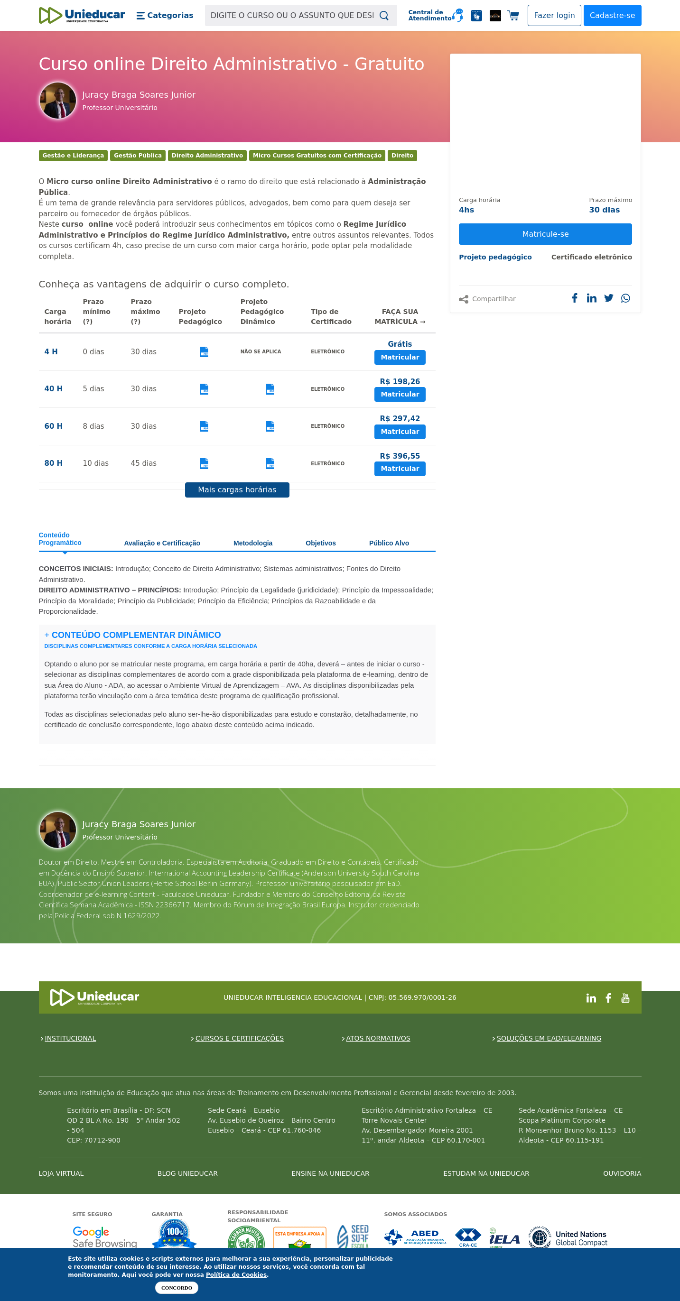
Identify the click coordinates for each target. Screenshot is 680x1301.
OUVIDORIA (622, 1173)
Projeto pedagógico (495, 257)
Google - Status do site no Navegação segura (105, 1237)
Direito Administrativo (207, 155)
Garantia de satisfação (174, 1235)
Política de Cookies (236, 1275)
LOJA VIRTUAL (61, 1173)
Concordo (176, 1288)
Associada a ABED (415, 1237)
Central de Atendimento (426, 15)
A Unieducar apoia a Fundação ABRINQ (301, 1244)
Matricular (400, 357)
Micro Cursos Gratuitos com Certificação (317, 155)
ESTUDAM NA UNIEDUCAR (486, 1173)
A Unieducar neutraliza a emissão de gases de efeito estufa (246, 1244)
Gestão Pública (138, 155)
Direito (402, 155)
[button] (165, 15)
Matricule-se (545, 234)
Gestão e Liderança (73, 155)
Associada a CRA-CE (468, 1237)
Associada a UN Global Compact (568, 1237)
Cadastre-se (612, 15)
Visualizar (204, 352)
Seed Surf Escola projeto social (353, 1244)
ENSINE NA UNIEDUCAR (330, 1173)
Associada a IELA (505, 1237)
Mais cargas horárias (237, 489)
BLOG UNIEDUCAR (188, 1173)
